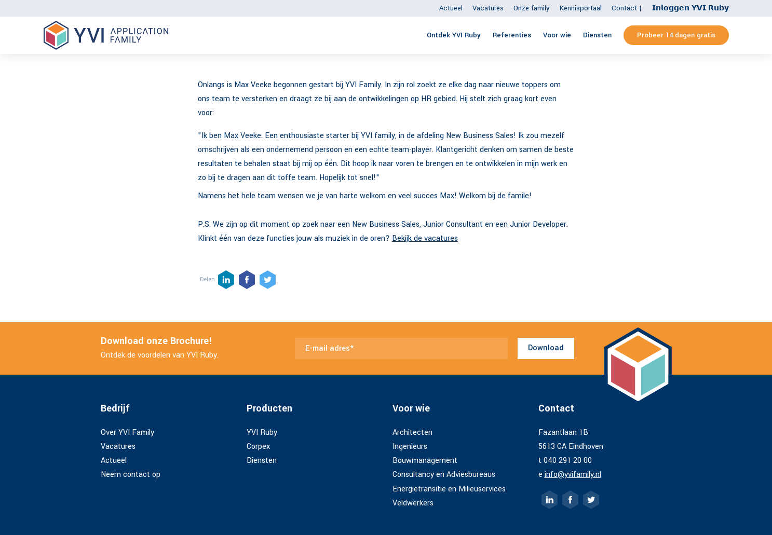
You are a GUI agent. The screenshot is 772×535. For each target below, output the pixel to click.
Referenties (512, 35)
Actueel (451, 8)
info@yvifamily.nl (573, 474)
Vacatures (488, 8)
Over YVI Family (127, 432)
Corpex (258, 446)
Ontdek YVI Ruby (454, 35)
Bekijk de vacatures (425, 238)
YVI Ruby (262, 432)
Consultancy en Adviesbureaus (443, 474)
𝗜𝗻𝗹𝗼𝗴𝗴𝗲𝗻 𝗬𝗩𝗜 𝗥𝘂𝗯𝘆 (690, 8)
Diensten (597, 35)
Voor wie (557, 35)
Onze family (531, 8)
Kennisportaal (581, 8)
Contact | (627, 8)
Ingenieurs (409, 446)
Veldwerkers (413, 503)
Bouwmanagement (424, 460)
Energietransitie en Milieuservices (449, 489)
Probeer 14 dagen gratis (676, 35)
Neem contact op (130, 474)
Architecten (412, 432)
